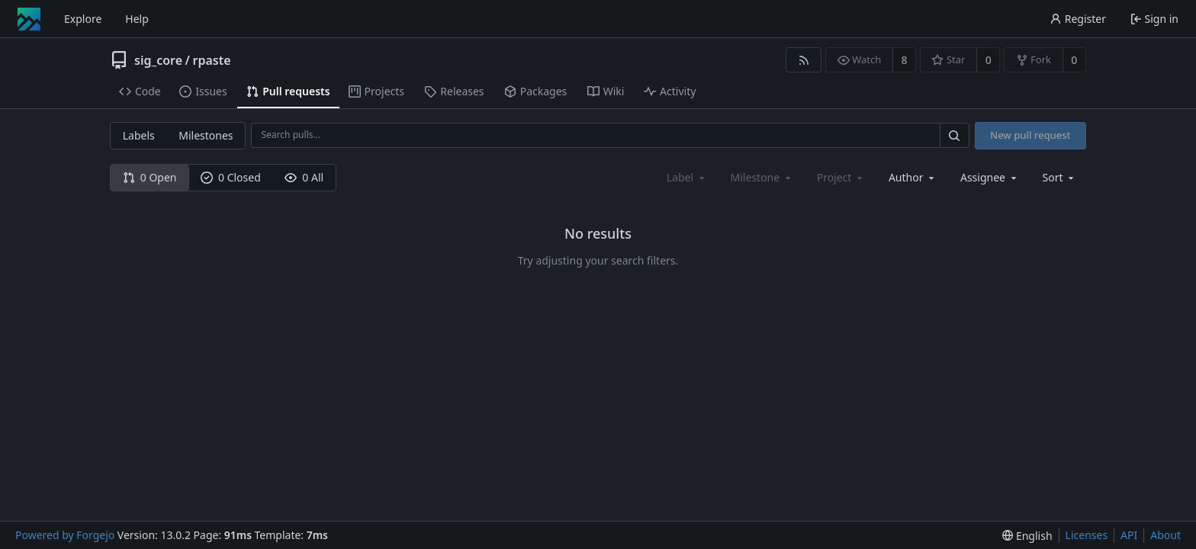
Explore (82, 18)
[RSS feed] (803, 59)
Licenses (1087, 535)
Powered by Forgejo (64, 535)
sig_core (158, 60)
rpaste (211, 60)
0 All (304, 177)
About (1165, 535)
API (1128, 535)
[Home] (29, 19)
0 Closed (231, 177)
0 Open (150, 177)
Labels (139, 135)
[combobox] (913, 177)
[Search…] (954, 135)
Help (137, 18)
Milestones (205, 135)
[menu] (1060, 177)
